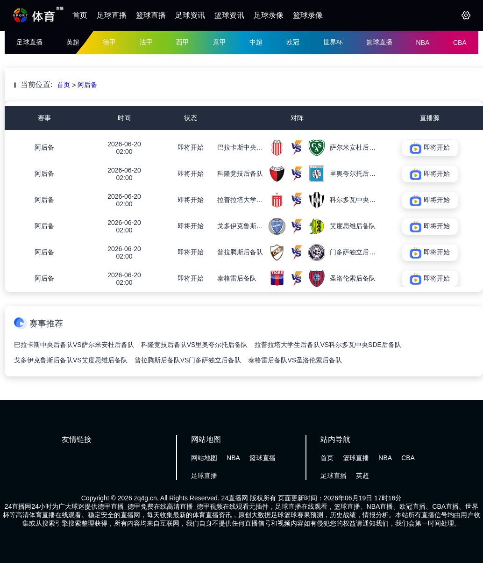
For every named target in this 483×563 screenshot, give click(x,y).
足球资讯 (190, 15)
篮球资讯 (229, 15)
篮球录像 (308, 15)
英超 (72, 42)
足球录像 (269, 15)
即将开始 (191, 147)
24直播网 (235, 498)
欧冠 (292, 42)
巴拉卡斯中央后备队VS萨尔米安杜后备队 (74, 344)
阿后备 (87, 84)
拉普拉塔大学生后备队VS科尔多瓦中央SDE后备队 (328, 344)
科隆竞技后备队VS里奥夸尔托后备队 (194, 344)
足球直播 (112, 15)
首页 (79, 15)
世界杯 (333, 42)
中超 (256, 42)
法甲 (146, 42)
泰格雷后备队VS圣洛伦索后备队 (295, 360)
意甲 (219, 42)
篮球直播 (151, 15)
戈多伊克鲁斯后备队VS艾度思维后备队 (71, 360)
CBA (460, 42)
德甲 (109, 42)
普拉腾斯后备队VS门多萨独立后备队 (188, 360)
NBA (423, 42)
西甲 (182, 42)
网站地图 (204, 458)
